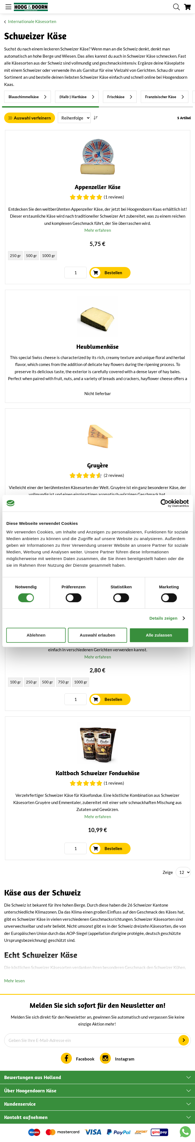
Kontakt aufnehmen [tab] (26, 1117)
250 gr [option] (15, 255)
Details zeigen (163, 618)
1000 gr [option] (48, 255)
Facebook (85, 1058)
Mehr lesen (14, 980)
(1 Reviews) (114, 196)
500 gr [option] (31, 255)
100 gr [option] (15, 682)
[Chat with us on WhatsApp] (185, 1133)
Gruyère (97, 465)
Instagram (124, 1058)
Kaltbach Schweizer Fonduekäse (98, 773)
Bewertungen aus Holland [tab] (32, 1077)
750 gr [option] (63, 682)
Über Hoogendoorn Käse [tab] (30, 1090)
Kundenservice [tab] (20, 1104)
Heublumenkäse (97, 346)
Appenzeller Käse (98, 187)
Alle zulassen (159, 635)
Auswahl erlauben (97, 635)
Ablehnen (36, 635)
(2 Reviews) (114, 475)
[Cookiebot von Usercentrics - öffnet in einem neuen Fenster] (164, 503)
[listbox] (97, 256)
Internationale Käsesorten (32, 21)
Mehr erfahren (97, 230)
